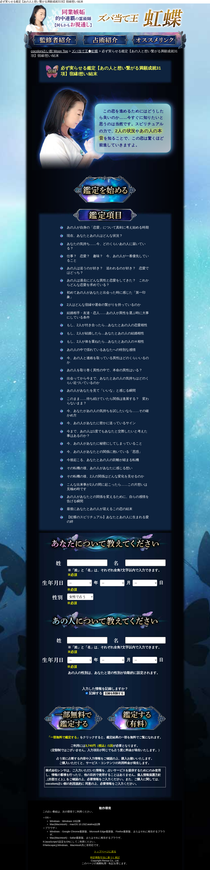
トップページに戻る (105, 851)
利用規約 (75, 783)
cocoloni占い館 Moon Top (49, 51)
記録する (94, 693)
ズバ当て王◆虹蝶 (85, 51)
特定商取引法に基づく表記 (105, 857)
